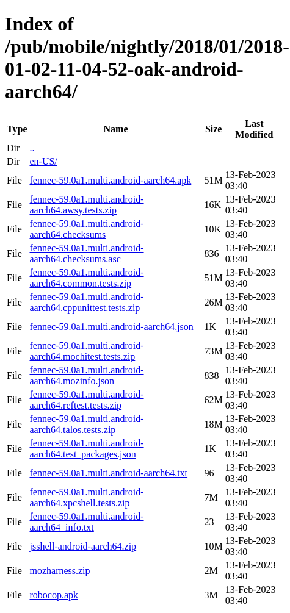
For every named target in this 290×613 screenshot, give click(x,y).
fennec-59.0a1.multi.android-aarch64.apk (110, 180)
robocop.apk (53, 595)
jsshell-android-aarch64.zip (82, 546)
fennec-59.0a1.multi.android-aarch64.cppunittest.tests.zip (86, 302)
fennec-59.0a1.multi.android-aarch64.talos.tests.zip (86, 424)
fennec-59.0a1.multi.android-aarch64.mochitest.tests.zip (86, 351)
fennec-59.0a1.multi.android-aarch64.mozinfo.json (86, 375)
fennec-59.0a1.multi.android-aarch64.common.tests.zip (86, 278)
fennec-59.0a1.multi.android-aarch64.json (111, 326)
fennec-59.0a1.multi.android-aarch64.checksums (86, 229)
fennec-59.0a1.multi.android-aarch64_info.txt (86, 521)
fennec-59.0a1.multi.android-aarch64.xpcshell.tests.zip (86, 497)
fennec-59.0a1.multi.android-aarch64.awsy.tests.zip (86, 204)
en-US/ (43, 161)
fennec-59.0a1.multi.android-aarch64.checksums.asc (86, 253)
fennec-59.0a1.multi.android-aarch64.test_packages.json (86, 448)
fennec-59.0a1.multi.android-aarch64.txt (108, 473)
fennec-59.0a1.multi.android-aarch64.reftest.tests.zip (86, 399)
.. (31, 148)
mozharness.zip (59, 570)
